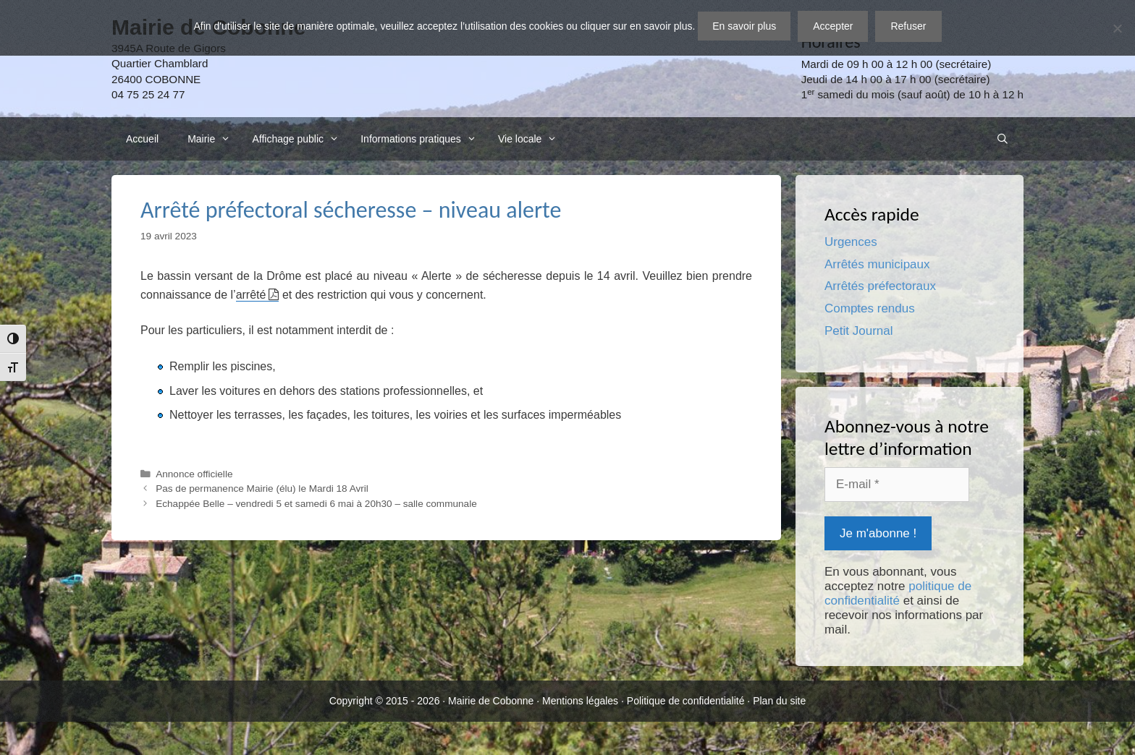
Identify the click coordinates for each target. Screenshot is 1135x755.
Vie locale (531, 139)
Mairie (212, 139)
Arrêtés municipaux (877, 264)
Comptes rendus (869, 308)
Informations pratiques (422, 139)
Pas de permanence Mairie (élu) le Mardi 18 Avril (262, 488)
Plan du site (779, 701)
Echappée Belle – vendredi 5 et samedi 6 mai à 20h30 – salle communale (316, 503)
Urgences (850, 242)
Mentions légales (580, 701)
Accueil (142, 139)
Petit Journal (858, 331)
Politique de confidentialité (686, 701)
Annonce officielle (194, 474)
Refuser (908, 26)
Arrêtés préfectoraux (880, 286)
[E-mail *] (896, 484)
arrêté (251, 295)
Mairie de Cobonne (490, 701)
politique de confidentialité (897, 593)
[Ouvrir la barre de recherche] (1003, 139)
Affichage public (299, 139)
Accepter (833, 26)
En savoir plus (744, 26)
